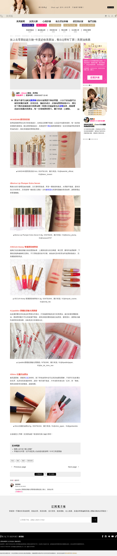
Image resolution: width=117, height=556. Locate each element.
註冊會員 (39, 474)
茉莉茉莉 (17, 484)
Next (105, 80)
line (109, 536)
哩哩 (91, 119)
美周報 (9, 16)
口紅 (27, 378)
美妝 (12, 460)
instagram (106, 536)
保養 (61, 106)
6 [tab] (91, 85)
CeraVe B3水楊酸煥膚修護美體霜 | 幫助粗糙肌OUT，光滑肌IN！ (94, 126)
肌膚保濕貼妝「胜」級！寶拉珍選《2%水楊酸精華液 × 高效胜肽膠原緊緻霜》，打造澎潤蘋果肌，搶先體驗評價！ (95, 63)
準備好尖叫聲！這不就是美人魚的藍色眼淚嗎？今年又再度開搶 (38, 451)
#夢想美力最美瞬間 (87, 25)
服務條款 (74, 553)
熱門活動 (92, 21)
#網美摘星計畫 (28, 25)
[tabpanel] (95, 63)
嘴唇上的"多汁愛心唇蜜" (23, 449)
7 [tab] (92, 149)
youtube (113, 536)
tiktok (116, 536)
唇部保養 (30, 460)
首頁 (11, 36)
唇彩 (18, 460)
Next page (72, 467)
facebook (102, 536)
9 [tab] (95, 149)
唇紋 (49, 126)
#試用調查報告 (55, 25)
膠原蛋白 (49, 190)
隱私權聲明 (4, 541)
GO (94, 520)
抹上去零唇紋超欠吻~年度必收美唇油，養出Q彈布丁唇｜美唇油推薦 (51, 36)
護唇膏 (33, 100)
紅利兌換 (11, 541)
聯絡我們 (17, 541)
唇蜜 (23, 460)
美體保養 (95, 108)
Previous (85, 80)
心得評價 (47, 21)
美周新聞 (20, 21)
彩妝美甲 (19, 95)
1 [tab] (83, 85)
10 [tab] (97, 149)
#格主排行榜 (41, 25)
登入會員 (51, 474)
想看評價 (94, 77)
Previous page (19, 467)
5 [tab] (89, 85)
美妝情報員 (25, 36)
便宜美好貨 (78, 21)
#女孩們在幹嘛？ (70, 25)
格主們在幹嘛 (62, 21)
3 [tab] (86, 85)
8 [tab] (94, 149)
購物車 (115, 16)
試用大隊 (33, 21)
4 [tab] (88, 85)
